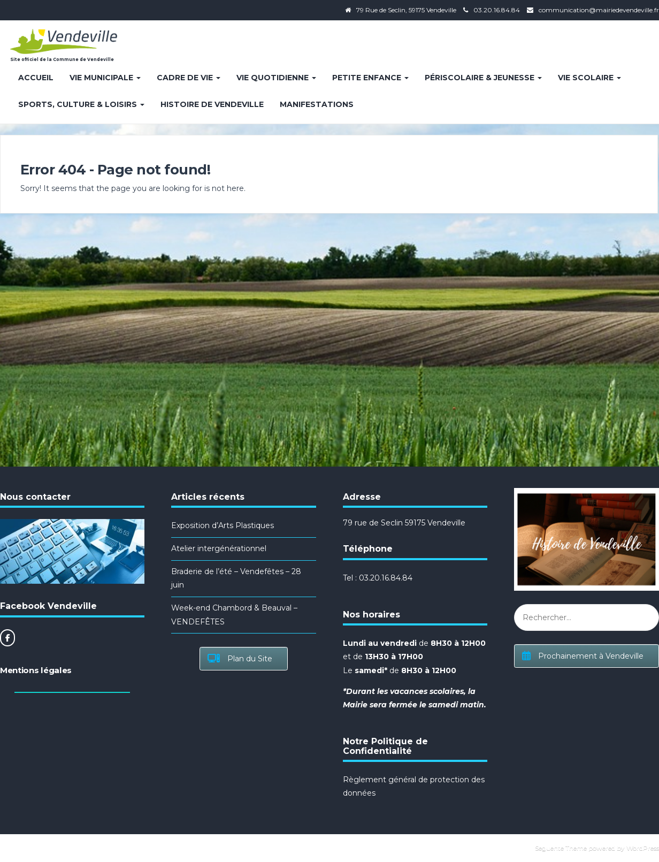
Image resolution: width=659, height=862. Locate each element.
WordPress (642, 848)
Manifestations (317, 104)
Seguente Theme (561, 848)
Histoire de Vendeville (212, 104)
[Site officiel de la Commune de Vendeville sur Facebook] (7, 637)
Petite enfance (370, 77)
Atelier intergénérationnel (218, 548)
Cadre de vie (188, 77)
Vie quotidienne (276, 77)
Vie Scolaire (589, 77)
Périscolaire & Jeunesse (483, 77)
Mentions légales (36, 670)
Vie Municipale (105, 77)
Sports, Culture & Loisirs (81, 104)
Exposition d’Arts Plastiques (222, 525)
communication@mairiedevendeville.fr (599, 10)
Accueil (35, 77)
